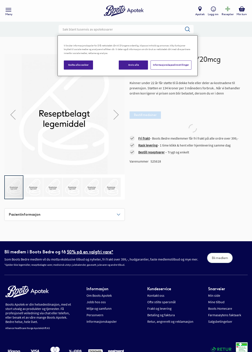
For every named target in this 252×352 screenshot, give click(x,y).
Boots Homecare (220, 308)
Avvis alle (133, 64)
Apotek (200, 14)
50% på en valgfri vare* (90, 251)
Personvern (95, 315)
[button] (13, 114)
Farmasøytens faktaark (224, 315)
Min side (214, 295)
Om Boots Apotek (99, 295)
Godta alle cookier (78, 64)
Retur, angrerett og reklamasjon (170, 321)
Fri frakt (144, 138)
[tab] (65, 215)
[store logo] (124, 11)
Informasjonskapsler (102, 321)
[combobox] (126, 29)
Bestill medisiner (145, 115)
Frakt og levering (159, 308)
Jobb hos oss (96, 302)
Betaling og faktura (161, 315)
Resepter (228, 14)
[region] (127, 55)
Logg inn (213, 14)
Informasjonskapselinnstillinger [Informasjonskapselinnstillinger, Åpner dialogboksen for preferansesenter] (171, 64)
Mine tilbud (216, 302)
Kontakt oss (155, 295)
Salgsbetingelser (220, 321)
